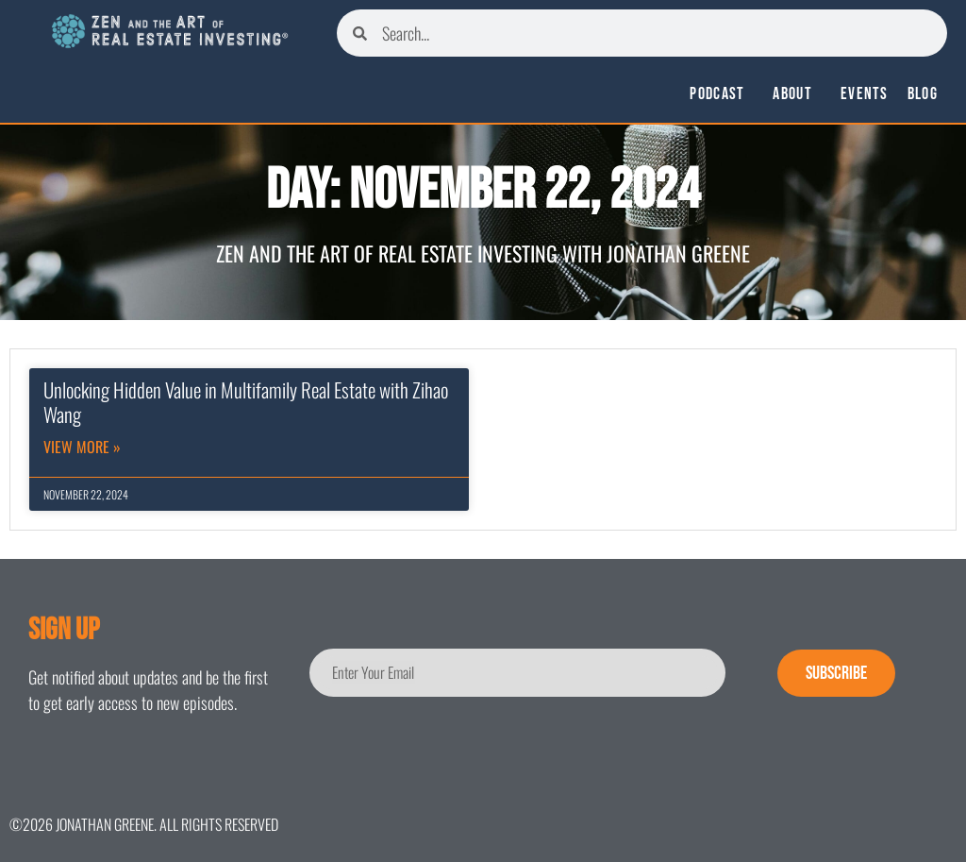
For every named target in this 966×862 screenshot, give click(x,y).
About (797, 94)
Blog (923, 94)
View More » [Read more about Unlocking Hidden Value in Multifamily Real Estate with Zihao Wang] (82, 446)
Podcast (722, 94)
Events (865, 94)
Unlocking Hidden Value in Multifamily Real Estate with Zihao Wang (245, 401)
